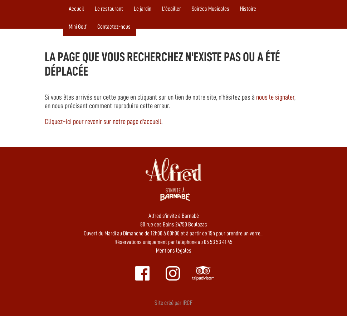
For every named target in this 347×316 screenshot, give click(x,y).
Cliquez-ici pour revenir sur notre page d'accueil (103, 121)
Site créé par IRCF (173, 303)
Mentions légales (173, 251)
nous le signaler (275, 97)
